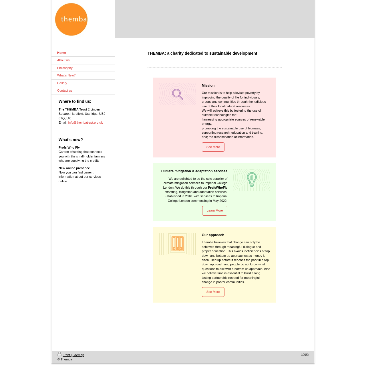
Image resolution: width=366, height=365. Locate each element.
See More (213, 147)
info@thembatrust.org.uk (85, 122)
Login (305, 354)
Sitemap (78, 355)
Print (64, 355)
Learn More (215, 210)
